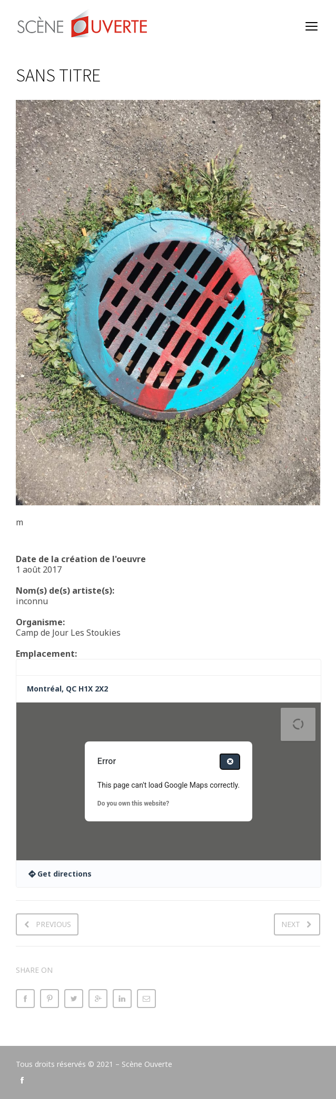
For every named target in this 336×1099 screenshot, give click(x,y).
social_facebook (22, 1080)
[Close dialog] (230, 761)
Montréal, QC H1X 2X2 (67, 689)
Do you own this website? (133, 803)
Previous (53, 924)
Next (290, 924)
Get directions (64, 874)
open (311, 26)
